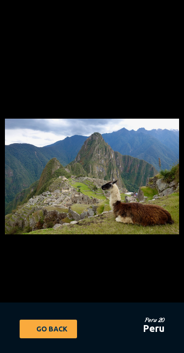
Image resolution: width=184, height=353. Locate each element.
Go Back (51, 329)
